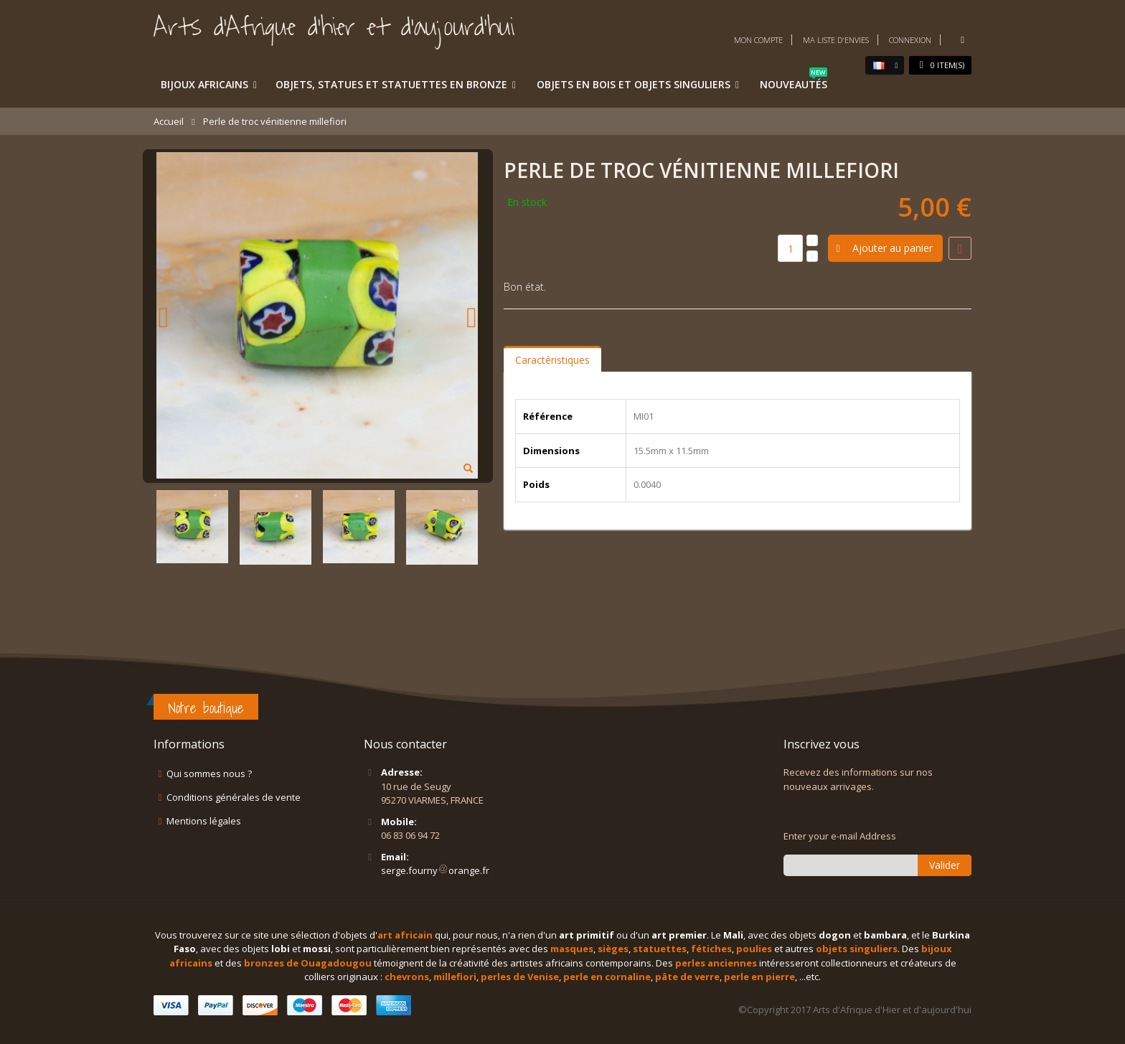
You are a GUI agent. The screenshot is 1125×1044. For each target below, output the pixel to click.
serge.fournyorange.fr (435, 870)
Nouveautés (793, 81)
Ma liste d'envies (836, 39)
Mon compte (758, 39)
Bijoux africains (204, 84)
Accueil (169, 121)
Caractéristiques (552, 360)
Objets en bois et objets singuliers (633, 84)
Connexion (910, 39)
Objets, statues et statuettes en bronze (391, 84)
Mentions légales (203, 820)
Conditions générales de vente (233, 797)
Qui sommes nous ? (209, 773)
